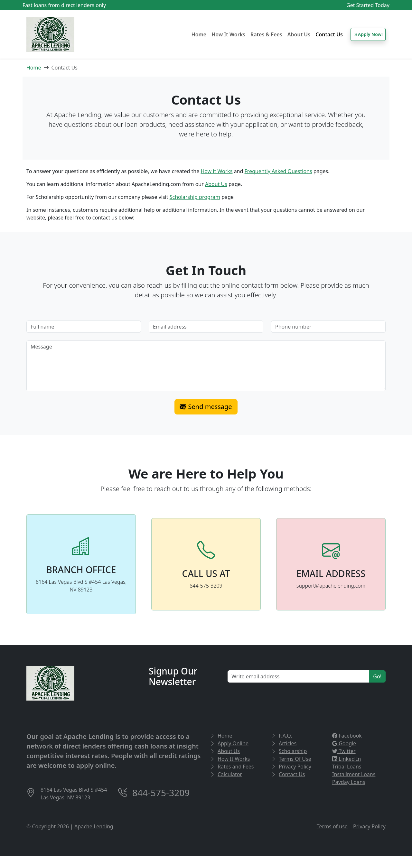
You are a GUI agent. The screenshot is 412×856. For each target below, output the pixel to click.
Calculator (226, 774)
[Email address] (206, 327)
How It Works (228, 34)
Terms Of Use (291, 758)
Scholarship (289, 751)
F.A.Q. (281, 735)
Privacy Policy (291, 766)
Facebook (347, 735)
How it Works (216, 171)
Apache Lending (93, 826)
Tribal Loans (346, 766)
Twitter (344, 751)
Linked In (346, 758)
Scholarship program (195, 196)
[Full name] (83, 327)
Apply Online (229, 743)
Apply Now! (368, 34)
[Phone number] (328, 327)
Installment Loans (353, 774)
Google (344, 743)
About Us (298, 34)
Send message (206, 406)
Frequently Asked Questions (278, 171)
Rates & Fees (266, 34)
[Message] (206, 365)
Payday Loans (348, 782)
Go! (377, 676)
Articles (283, 743)
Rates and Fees (232, 766)
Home (199, 34)
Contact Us (329, 34)
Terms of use (332, 826)
